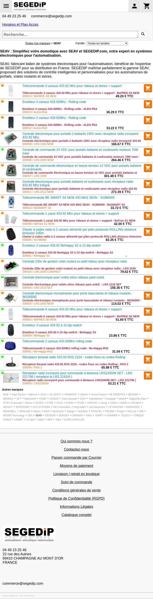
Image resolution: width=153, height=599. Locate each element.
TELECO (125, 415)
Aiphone (32, 394)
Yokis (58, 419)
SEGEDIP (50, 415)
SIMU (89, 415)
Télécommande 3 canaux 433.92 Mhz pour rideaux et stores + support (72, 86)
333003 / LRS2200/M (35, 383)
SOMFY (99, 415)
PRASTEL (96, 411)
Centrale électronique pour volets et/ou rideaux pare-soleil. (63, 277)
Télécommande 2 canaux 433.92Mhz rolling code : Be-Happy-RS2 (65, 348)
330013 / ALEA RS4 (34, 112)
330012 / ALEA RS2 (34, 128)
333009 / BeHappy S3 (36, 335)
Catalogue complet (76, 515)
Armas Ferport (98, 394)
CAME (42, 398)
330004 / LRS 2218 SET (37, 287)
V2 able (30, 419)
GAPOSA (92, 403)
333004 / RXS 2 (32, 367)
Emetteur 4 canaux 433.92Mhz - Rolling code (54, 102)
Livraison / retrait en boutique (76, 474)
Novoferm (83, 411)
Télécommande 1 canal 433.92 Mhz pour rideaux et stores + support (70, 213)
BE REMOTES (117, 394)
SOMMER (112, 415)
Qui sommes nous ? (76, 441)
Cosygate (111, 398)
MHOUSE (25, 411)
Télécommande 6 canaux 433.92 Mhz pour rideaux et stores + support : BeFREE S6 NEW (80, 316)
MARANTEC (133, 407)
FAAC (60, 403)
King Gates (79, 407)
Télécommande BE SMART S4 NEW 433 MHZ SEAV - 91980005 (68, 197)
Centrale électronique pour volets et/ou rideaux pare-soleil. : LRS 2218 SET (72, 284)
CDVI (83, 398)
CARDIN (54, 398)
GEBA (113, 403)
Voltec (40, 419)
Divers (29, 403)
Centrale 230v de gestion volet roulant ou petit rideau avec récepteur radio (74, 261)
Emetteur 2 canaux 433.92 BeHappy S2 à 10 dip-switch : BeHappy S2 (67, 252)
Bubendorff (30, 398)
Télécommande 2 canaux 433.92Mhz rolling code (57, 341)
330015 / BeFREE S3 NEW (39, 96)
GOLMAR (135, 403)
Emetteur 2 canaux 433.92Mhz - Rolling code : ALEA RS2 (59, 124)
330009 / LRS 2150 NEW (38, 144)
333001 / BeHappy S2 (36, 255)
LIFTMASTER (115, 407)
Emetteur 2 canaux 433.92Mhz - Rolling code (54, 117)
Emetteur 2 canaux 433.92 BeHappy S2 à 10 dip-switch (61, 245)
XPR (49, 419)
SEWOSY (64, 415)
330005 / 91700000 (34, 239)
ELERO (39, 403)
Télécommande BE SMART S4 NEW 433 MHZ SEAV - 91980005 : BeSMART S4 (73, 204)
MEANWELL (9, 411)
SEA (30, 415)
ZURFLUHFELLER (74, 419)
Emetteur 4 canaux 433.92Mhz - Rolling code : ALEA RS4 (59, 109)
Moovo (36, 411)
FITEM (80, 403)
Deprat (122, 398)
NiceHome (58, 411)
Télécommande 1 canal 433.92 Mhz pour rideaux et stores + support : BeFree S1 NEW (78, 220)
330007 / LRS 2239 (34, 176)
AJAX (43, 394)
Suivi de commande (76, 482)
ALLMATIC (55, 394)
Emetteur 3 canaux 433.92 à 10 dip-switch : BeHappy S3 (59, 332)
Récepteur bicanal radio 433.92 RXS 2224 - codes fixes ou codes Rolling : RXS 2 (75, 364)
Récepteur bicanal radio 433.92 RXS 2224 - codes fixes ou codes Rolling (73, 357)
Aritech (84, 394)
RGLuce (132, 411)
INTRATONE (22, 407)
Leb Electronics (97, 407)
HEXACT (8, 407)
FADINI (70, 403)
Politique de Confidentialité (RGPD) (76, 498)
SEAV (39, 415)
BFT (19, 398)
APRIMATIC (70, 394)
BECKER (133, 394)
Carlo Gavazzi (69, 398)
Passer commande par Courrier (76, 458)
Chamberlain (95, 398)
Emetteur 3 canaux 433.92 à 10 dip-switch (52, 325)
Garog (103, 403)
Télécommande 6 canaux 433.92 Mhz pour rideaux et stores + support (72, 309)
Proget (120, 411)
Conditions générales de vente (76, 490)
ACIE (6, 394)
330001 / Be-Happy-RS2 (37, 351)
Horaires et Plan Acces (20, 25)
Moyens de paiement (76, 466)
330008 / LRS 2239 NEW (38, 160)
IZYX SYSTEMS (41, 407)
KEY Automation (62, 407)
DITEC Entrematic (12, 403)
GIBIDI (123, 403)
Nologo (71, 411)
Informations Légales (76, 507)
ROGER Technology (14, 415)
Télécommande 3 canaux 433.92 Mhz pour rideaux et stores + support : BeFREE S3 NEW (80, 93)
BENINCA (8, 398)
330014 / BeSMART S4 (36, 207)
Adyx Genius (18, 394)
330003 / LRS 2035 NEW (38, 303)
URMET (19, 419)
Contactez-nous (76, 449)
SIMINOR (78, 415)
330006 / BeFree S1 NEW (38, 223)
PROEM (109, 411)
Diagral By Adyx (137, 398)
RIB (141, 411)
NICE (46, 411)
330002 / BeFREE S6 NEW (39, 319)
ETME (50, 403)
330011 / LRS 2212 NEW (38, 191)
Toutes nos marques (37, 43)
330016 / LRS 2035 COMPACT (41, 271)
